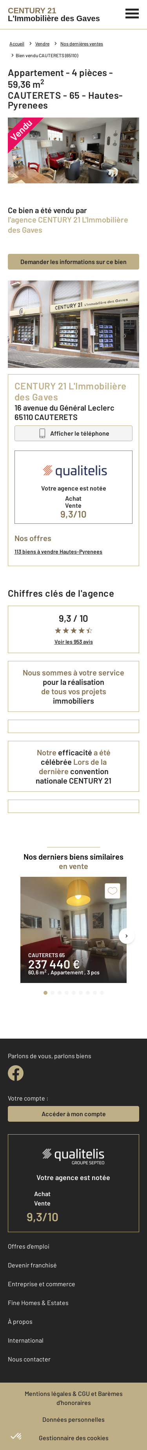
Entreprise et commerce (41, 1283)
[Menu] (132, 12)
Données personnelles (73, 1419)
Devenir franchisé (32, 1265)
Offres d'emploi (28, 1246)
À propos (20, 1321)
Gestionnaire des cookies (74, 1437)
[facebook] (16, 1073)
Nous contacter (29, 1359)
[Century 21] (54, 14)
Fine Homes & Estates (38, 1302)
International (26, 1340)
